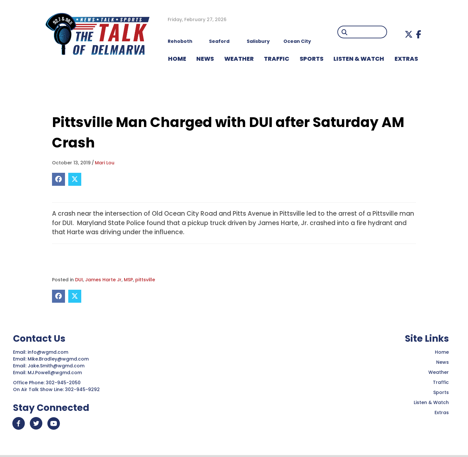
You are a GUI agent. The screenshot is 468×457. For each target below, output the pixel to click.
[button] (409, 34)
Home (442, 352)
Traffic (441, 382)
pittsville (145, 279)
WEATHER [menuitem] (239, 59)
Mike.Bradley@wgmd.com (58, 359)
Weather (438, 372)
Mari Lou (104, 162)
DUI (79, 279)
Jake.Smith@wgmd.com (57, 365)
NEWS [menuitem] (205, 59)
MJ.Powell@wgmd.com (56, 372)
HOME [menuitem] (177, 59)
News (442, 362)
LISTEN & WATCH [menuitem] (358, 59)
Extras (442, 412)
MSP (128, 279)
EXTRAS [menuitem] (406, 59)
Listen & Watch (431, 402)
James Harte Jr (103, 279)
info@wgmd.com (49, 352)
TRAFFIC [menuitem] (276, 59)
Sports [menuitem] (311, 59)
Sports (441, 392)
